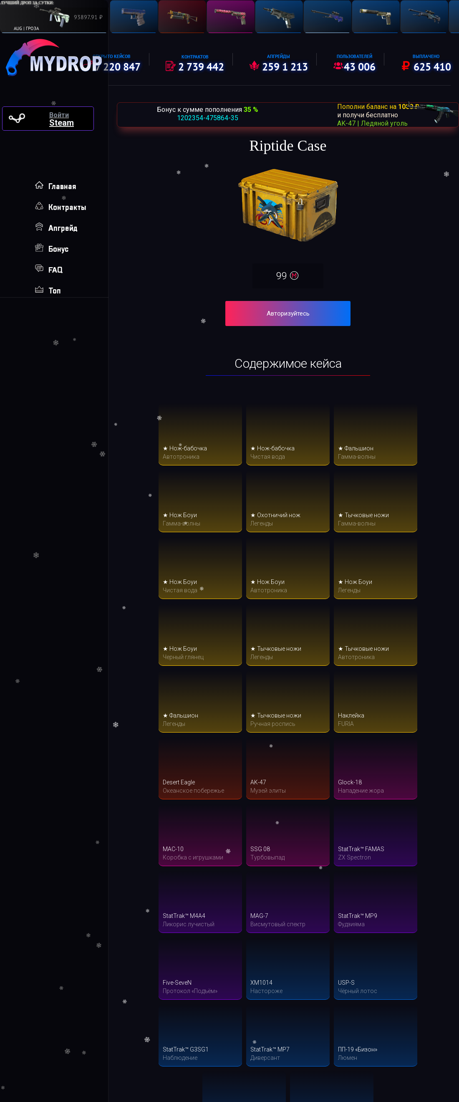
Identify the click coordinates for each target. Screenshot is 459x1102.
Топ (48, 290)
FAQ (49, 270)
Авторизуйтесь (288, 313)
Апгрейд (56, 228)
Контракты (60, 207)
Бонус (51, 249)
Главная (55, 186)
